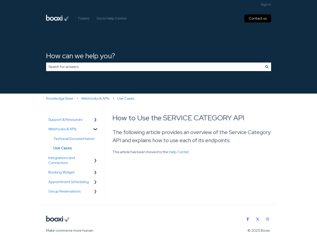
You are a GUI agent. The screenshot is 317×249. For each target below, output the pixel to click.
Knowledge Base (59, 98)
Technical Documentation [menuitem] (74, 138)
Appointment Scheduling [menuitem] (68, 181)
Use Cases (125, 98)
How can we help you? (80, 56)
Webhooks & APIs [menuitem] (62, 129)
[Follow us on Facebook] (247, 219)
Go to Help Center (112, 18)
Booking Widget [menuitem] (61, 172)
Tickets (83, 18)
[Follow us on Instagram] (267, 219)
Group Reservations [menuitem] (64, 191)
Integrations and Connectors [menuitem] (61, 160)
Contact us (258, 18)
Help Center (179, 152)
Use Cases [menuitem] (62, 148)
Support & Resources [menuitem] (65, 119)
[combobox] (154, 67)
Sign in (266, 4)
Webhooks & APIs (95, 98)
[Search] (267, 67)
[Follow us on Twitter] (257, 219)
